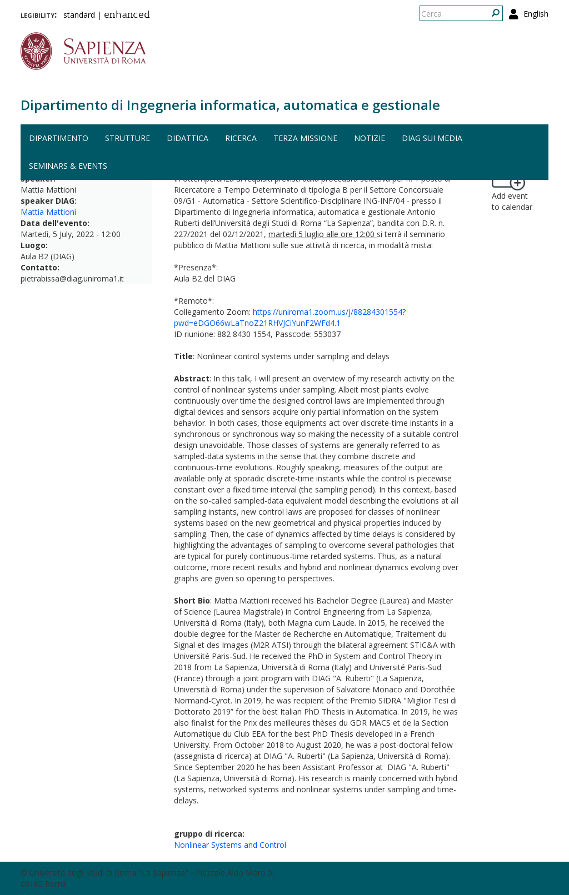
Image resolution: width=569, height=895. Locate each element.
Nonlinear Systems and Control (230, 844)
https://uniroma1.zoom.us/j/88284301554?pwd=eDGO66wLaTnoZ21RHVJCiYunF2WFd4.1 (290, 317)
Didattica (187, 138)
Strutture (127, 138)
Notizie (369, 138)
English (535, 13)
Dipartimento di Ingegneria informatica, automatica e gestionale (230, 104)
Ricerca (241, 138)
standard (79, 14)
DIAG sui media (432, 138)
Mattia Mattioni (48, 212)
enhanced (127, 16)
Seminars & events (68, 165)
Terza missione (305, 138)
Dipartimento (58, 138)
